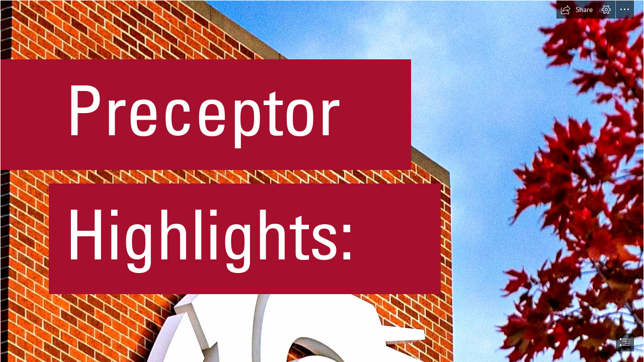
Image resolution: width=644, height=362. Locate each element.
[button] (576, 10)
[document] (322, 181)
